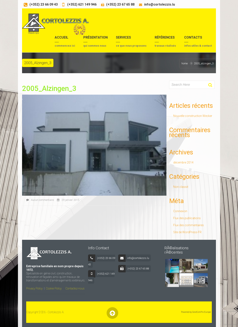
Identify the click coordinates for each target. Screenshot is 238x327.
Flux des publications (187, 218)
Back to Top (112, 313)
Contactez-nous (75, 288)
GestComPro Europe (201, 312)
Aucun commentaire (40, 199)
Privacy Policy (34, 288)
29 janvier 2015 (68, 199)
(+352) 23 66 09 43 (43, 4)
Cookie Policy (54, 288)
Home (184, 63)
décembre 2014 (183, 162)
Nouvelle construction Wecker (192, 116)
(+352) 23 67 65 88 (120, 4)
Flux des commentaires (188, 225)
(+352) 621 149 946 (81, 4)
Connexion (180, 211)
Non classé (180, 186)
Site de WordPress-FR (187, 232)
